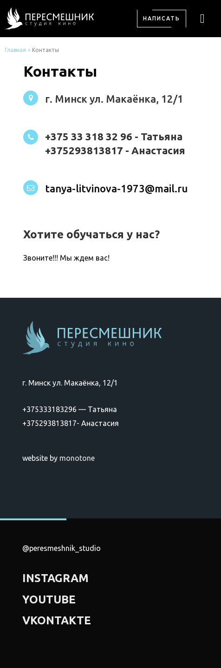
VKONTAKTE (56, 620)
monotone (77, 458)
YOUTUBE (49, 599)
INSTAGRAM (55, 578)
